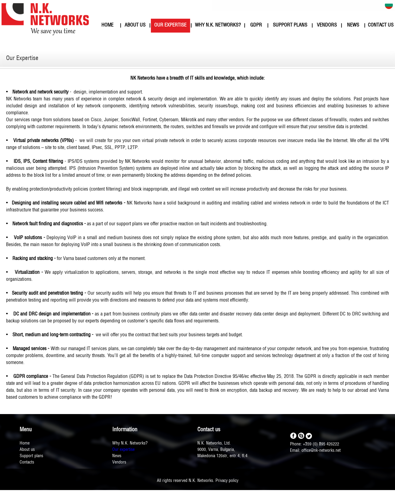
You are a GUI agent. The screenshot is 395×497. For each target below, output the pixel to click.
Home (25, 443)
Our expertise (123, 450)
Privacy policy (226, 481)
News (116, 456)
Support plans (31, 456)
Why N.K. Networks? (130, 443)
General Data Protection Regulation (94, 376)
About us (27, 450)
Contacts (27, 462)
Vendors (119, 462)
